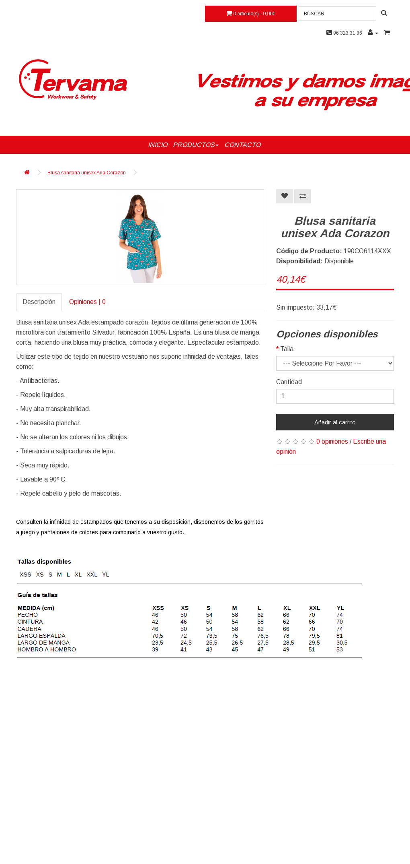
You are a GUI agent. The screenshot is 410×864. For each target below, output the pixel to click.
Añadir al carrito (335, 422)
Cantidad (289, 381)
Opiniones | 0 (87, 301)
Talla (286, 348)
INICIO (157, 144)
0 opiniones (332, 441)
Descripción (39, 301)
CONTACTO (242, 144)
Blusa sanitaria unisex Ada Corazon (86, 173)
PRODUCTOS (196, 144)
